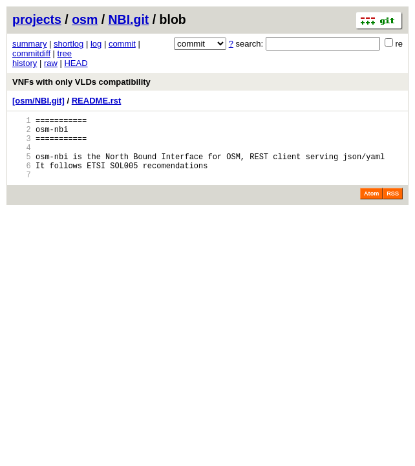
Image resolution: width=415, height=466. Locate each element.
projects (36, 19)
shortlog (68, 44)
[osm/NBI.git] (38, 100)
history (24, 63)
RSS (393, 207)
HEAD (75, 63)
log (95, 44)
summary (29, 44)
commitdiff (31, 53)
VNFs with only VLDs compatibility (81, 82)
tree (65, 53)
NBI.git (129, 19)
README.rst (97, 100)
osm (85, 19)
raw (51, 63)
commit (122, 44)
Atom (371, 207)
